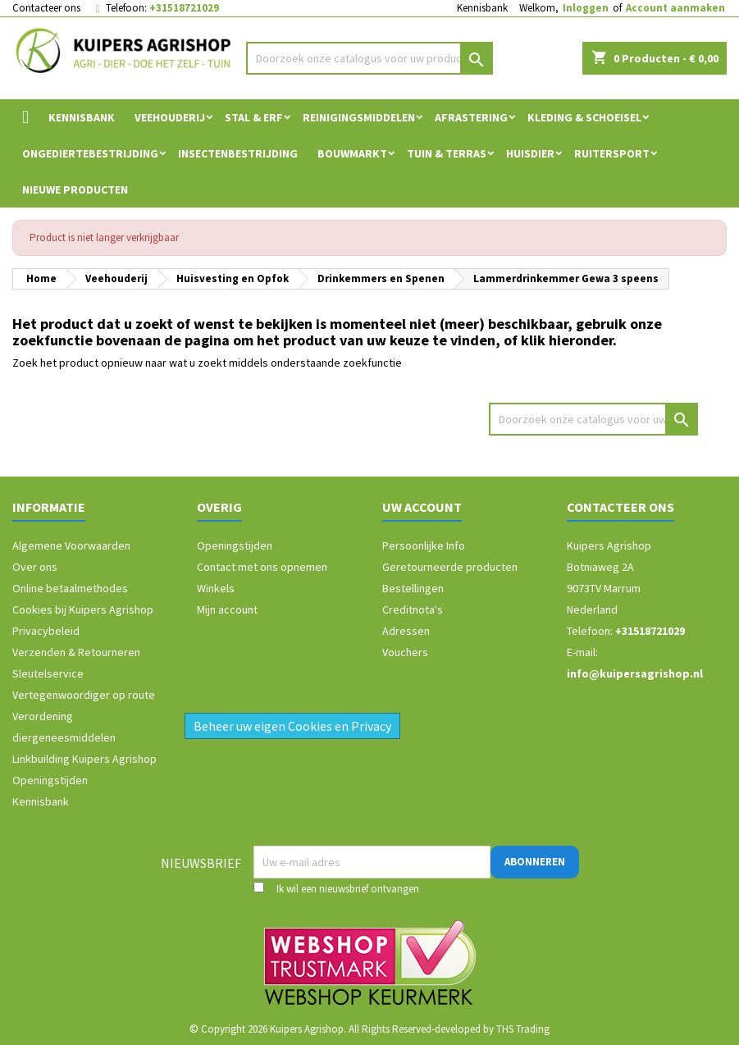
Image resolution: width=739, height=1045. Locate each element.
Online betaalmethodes (70, 588)
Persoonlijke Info (423, 545)
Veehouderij (170, 117)
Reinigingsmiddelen (359, 117)
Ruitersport (612, 153)
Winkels (216, 588)
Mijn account (227, 609)
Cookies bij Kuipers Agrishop (82, 609)
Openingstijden (50, 780)
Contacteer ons (46, 8)
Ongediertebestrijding (90, 153)
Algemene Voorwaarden (71, 545)
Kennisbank (482, 8)
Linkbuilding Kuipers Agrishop (84, 758)
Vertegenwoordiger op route (83, 694)
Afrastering (471, 117)
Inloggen (586, 8)
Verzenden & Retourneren (76, 652)
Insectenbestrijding (238, 153)
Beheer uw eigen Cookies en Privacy (292, 726)
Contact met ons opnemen (262, 566)
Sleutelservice (48, 673)
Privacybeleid (46, 630)
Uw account (422, 507)
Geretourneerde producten (450, 566)
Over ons (34, 566)
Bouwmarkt (352, 153)
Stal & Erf (254, 117)
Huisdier (530, 153)
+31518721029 (184, 8)
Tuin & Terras (446, 153)
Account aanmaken (675, 8)
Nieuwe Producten (75, 189)
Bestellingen (413, 588)
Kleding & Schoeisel (584, 117)
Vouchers (405, 652)
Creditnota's (412, 609)
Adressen (406, 630)
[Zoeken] (369, 58)
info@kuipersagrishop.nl (635, 673)
